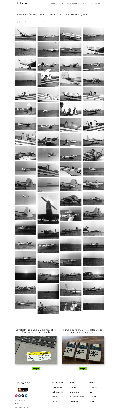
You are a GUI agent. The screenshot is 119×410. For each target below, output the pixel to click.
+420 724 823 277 (20, 401)
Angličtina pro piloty (58, 392)
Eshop (90, 3)
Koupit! (36, 368)
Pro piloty (53, 3)
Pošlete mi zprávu (20, 404)
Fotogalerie (97, 3)
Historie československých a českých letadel (72, 3)
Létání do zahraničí (57, 382)
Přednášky (55, 397)
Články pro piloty (57, 387)
